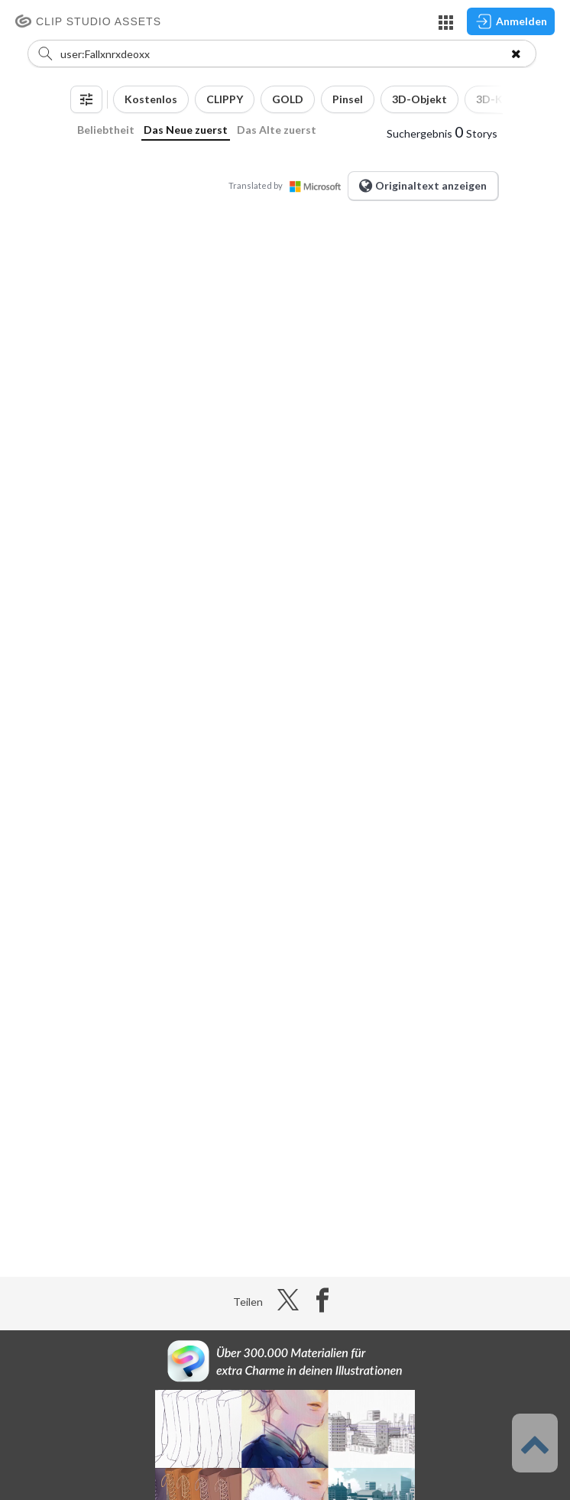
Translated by (288, 185)
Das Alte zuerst (276, 129)
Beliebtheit (105, 129)
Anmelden (510, 21)
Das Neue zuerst (186, 129)
